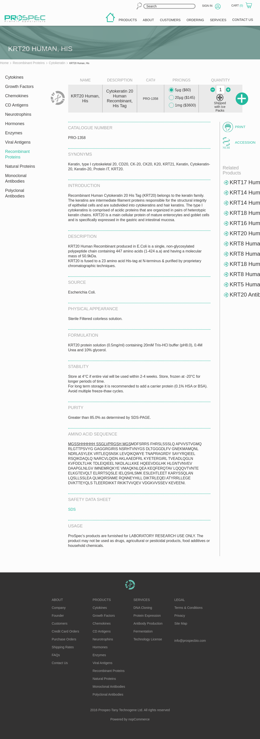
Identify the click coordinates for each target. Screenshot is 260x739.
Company (59, 608)
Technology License (148, 639)
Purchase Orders (64, 639)
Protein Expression (147, 615)
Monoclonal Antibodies (15, 178)
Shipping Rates (63, 647)
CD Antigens (16, 105)
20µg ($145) (182, 97)
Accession (244, 142)
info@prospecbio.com (190, 640)
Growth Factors (19, 86)
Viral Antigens (18, 142)
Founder (58, 615)
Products (102, 600)
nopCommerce (139, 719)
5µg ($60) (180, 90)
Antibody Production (148, 623)
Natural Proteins (20, 166)
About (57, 600)
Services (142, 600)
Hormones (14, 123)
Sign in (207, 5)
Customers (59, 623)
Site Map (180, 623)
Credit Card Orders (65, 631)
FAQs (56, 655)
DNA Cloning (143, 608)
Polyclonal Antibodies (15, 193)
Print (240, 127)
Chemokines (16, 96)
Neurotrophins (18, 114)
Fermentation (143, 631)
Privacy (179, 615)
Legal (179, 600)
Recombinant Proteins (17, 154)
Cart (237, 5)
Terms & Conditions (188, 608)
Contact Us (60, 663)
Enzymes (13, 133)
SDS (72, 509)
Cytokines (14, 77)
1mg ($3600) (182, 105)
